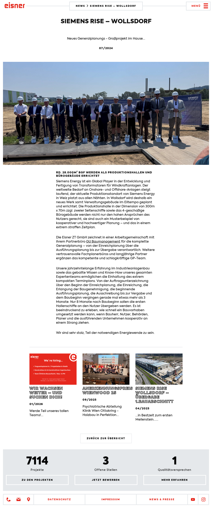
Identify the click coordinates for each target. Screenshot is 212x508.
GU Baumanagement (103, 241)
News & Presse (162, 499)
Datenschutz (59, 499)
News (81, 6)
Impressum (110, 499)
